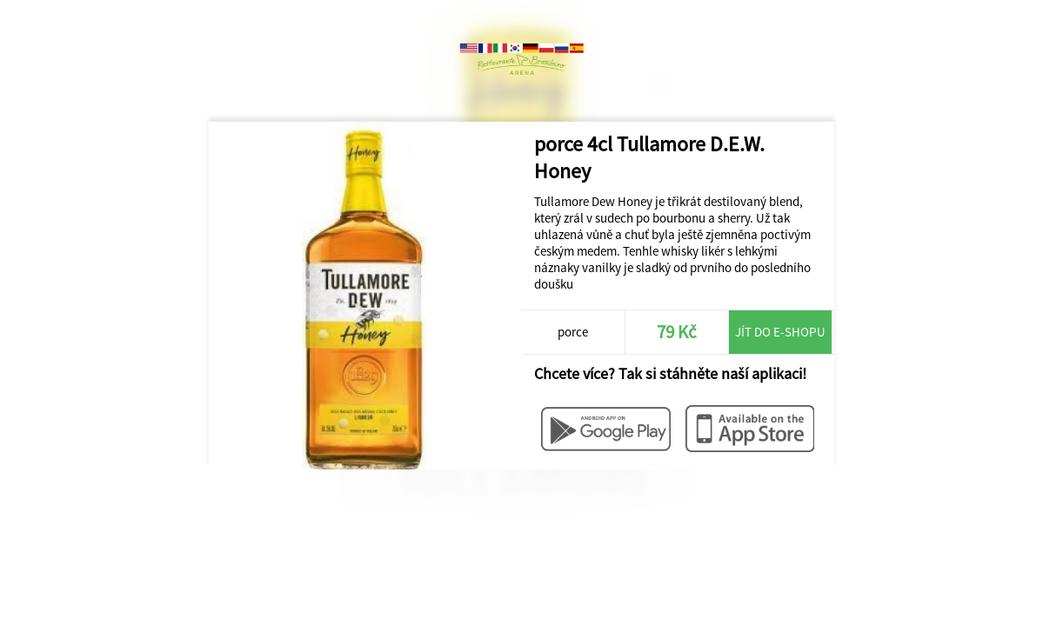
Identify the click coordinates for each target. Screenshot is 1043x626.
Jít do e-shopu (780, 331)
